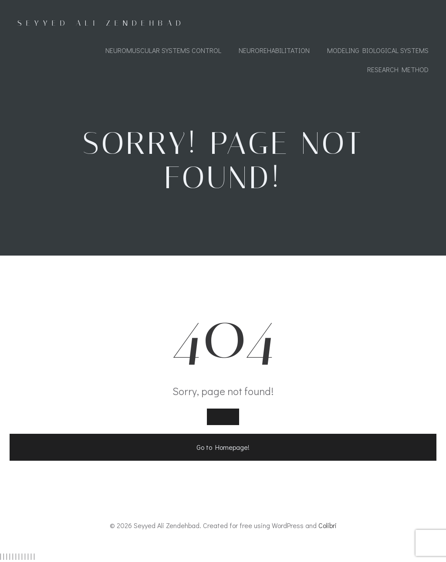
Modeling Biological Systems (378, 50)
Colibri (327, 525)
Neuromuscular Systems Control (163, 50)
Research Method (398, 69)
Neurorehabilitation (274, 50)
